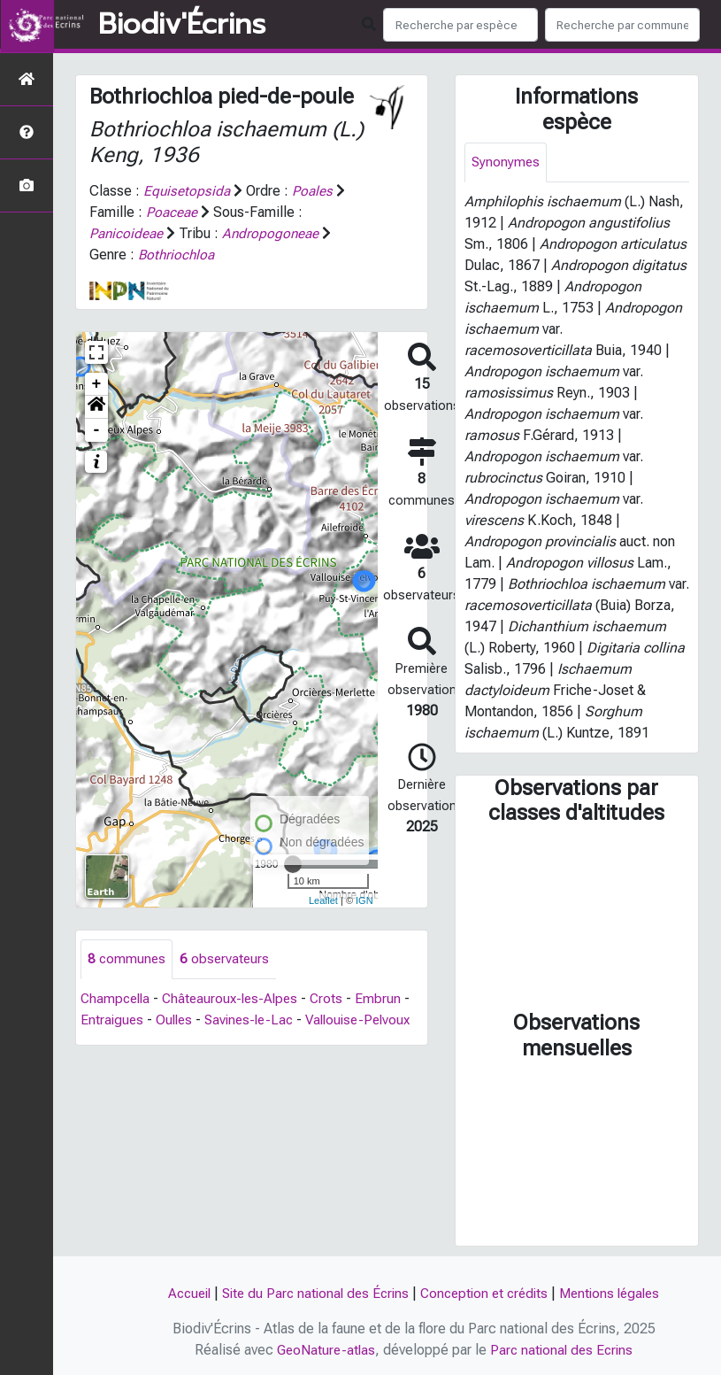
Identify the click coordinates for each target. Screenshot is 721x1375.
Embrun (389, 999)
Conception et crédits (487, 1293)
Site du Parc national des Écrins (311, 1293)
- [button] (97, 430)
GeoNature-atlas (323, 1349)
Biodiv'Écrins (181, 24)
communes (127, 959)
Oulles (176, 1020)
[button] (96, 407)
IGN (364, 900)
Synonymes (506, 162)
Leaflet (323, 900)
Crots (337, 999)
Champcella (117, 999)
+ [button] (97, 384)
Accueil (179, 1293)
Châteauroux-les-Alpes (237, 999)
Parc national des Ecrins (563, 1349)
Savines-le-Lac (256, 1020)
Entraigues (113, 1020)
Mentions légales (619, 1293)
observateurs (226, 959)
